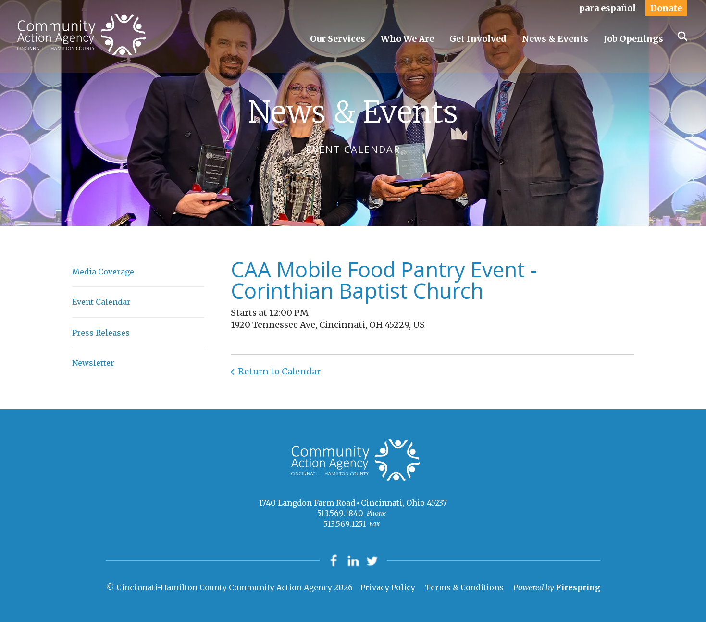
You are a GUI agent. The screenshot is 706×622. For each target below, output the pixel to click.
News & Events (555, 38)
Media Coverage (103, 271)
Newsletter (93, 363)
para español (607, 7)
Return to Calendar (279, 371)
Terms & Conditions (464, 588)
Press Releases (101, 332)
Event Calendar (101, 302)
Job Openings (633, 38)
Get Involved (478, 38)
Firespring (578, 588)
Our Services (337, 38)
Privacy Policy (387, 588)
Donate (666, 7)
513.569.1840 (340, 513)
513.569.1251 (344, 524)
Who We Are (407, 38)
